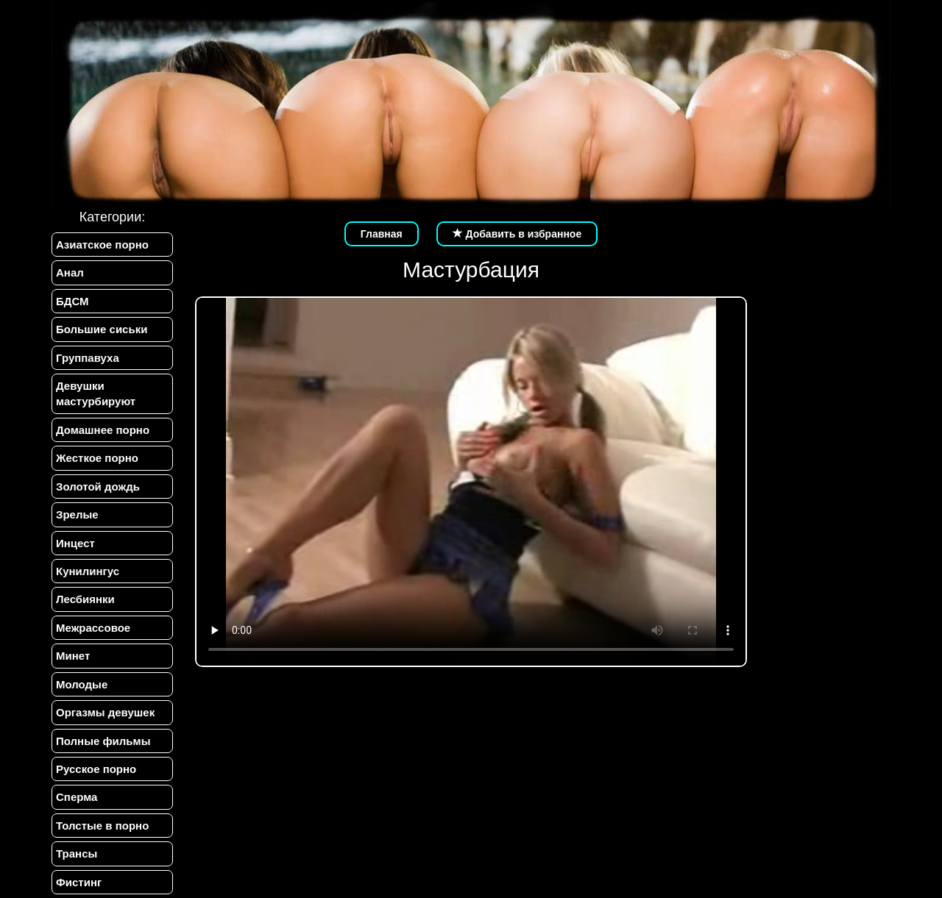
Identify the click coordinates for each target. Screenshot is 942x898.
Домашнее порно (102, 430)
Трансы (76, 853)
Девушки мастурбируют (95, 393)
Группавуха (87, 358)
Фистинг (79, 882)
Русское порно (96, 769)
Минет (73, 655)
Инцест (75, 543)
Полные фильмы (103, 741)
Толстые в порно (102, 825)
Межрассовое (93, 627)
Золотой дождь (98, 486)
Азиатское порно (102, 244)
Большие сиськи (101, 329)
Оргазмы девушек (105, 712)
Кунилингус (87, 571)
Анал (70, 272)
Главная (382, 234)
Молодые (81, 684)
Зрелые (77, 514)
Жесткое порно (97, 458)
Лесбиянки (85, 599)
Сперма (76, 797)
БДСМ (72, 301)
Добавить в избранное (517, 234)
